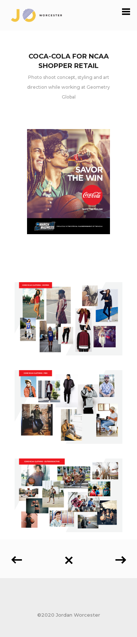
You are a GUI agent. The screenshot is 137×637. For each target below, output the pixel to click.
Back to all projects (69, 560)
